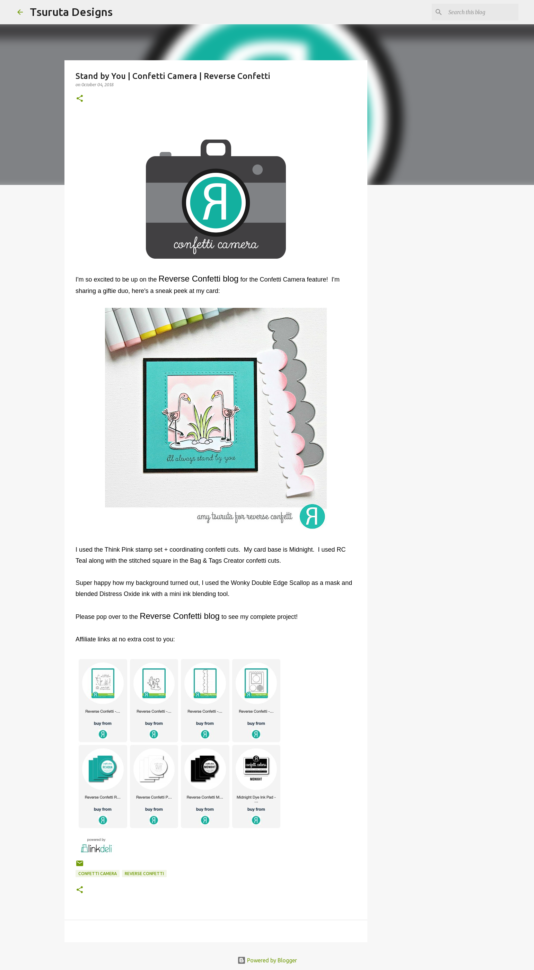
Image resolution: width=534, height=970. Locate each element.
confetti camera (97, 873)
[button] (80, 99)
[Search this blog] (482, 12)
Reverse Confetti (144, 873)
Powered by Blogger (267, 960)
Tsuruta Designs (71, 12)
